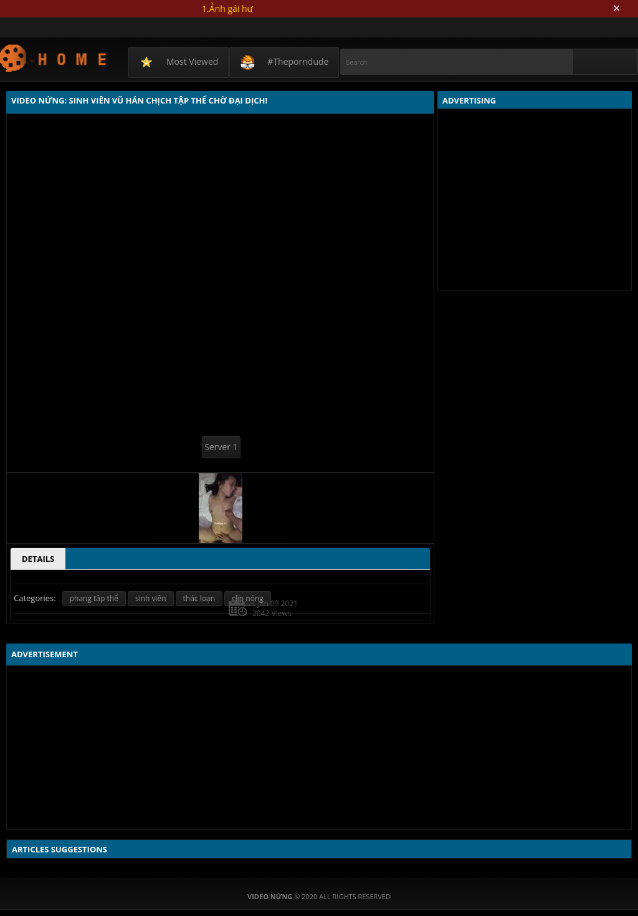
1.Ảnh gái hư (227, 8)
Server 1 (220, 447)
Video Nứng (54, 58)
